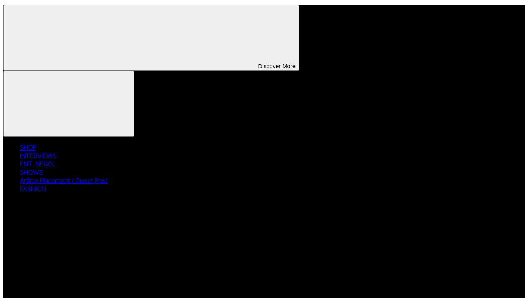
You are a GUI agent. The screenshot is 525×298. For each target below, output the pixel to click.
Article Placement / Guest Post (63, 180)
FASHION (33, 189)
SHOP (28, 147)
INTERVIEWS (38, 155)
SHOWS (31, 172)
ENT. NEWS (36, 164)
